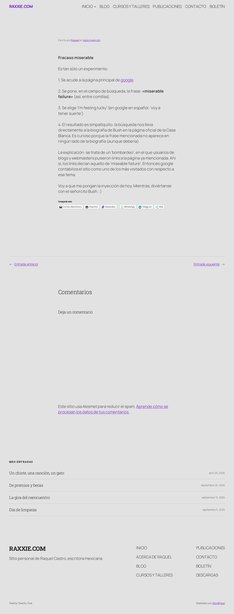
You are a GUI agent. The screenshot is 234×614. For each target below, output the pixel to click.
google (127, 80)
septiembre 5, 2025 (214, 509)
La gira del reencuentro (29, 497)
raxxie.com (21, 6)
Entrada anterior (26, 264)
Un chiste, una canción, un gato (36, 473)
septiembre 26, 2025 (213, 485)
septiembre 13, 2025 (213, 497)
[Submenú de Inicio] (95, 6)
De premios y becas (26, 485)
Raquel (75, 40)
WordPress (218, 603)
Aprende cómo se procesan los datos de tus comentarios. (113, 409)
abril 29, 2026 (217, 473)
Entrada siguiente (207, 264)
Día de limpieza (23, 509)
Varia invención (91, 40)
